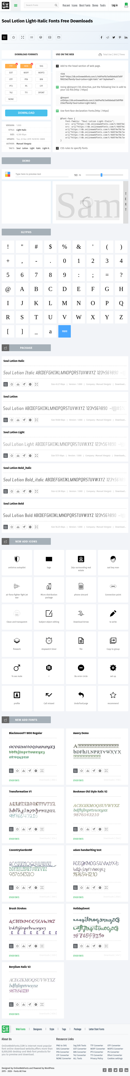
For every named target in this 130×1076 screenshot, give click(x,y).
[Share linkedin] (126, 37)
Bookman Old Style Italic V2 (90, 791)
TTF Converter (96, 1045)
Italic (38, 148)
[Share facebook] (101, 37)
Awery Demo (81, 733)
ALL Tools (77, 1058)
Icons (75, 5)
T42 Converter (79, 1055)
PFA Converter (62, 1052)
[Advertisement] (27, 202)
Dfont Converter (114, 1055)
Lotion (25, 148)
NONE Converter (63, 1058)
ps (26, 86)
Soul (18, 148)
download (26, 112)
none (11, 99)
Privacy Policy (96, 1058)
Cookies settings (114, 1058)
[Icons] (50, 37)
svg (41, 66)
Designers (37, 1029)
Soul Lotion (10, 396)
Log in (115, 5)
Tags (64, 1029)
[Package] (41, 37)
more (64, 331)
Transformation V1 (20, 791)
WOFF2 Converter (115, 1049)
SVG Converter (62, 1049)
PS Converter (113, 1052)
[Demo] (22, 37)
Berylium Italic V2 (20, 966)
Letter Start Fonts (96, 1029)
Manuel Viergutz (23, 144)
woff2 (41, 73)
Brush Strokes (17, 908)
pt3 (11, 86)
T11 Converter (96, 1055)
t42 (11, 92)
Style (52, 1029)
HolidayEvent (81, 908)
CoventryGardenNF (20, 850)
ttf (10, 66)
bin (41, 79)
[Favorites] (13, 37)
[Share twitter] (114, 37)
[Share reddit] (107, 37)
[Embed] (30, 384)
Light (32, 148)
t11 (26, 92)
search (56, 5)
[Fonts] (59, 37)
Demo (95, 5)
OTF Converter (113, 1045)
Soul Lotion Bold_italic (17, 468)
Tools (103, 5)
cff (41, 86)
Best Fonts (85, 5)
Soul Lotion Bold (13, 503)
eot (11, 73)
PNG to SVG (61, 1045)
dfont (41, 92)
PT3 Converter (96, 1052)
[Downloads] (18, 384)
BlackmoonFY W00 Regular (25, 733)
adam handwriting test (87, 850)
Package (77, 1029)
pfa (26, 79)
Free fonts (6, 5)
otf (11, 79)
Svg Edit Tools (79, 1045)
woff (26, 73)
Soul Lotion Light (13, 432)
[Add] (4, 37)
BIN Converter (79, 1052)
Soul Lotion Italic (13, 361)
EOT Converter (79, 1049)
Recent (66, 5)
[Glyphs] (31, 37)
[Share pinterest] (120, 37)
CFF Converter (62, 1055)
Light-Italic (21, 130)
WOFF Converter (97, 1049)
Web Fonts (20, 1029)
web (26, 66)
